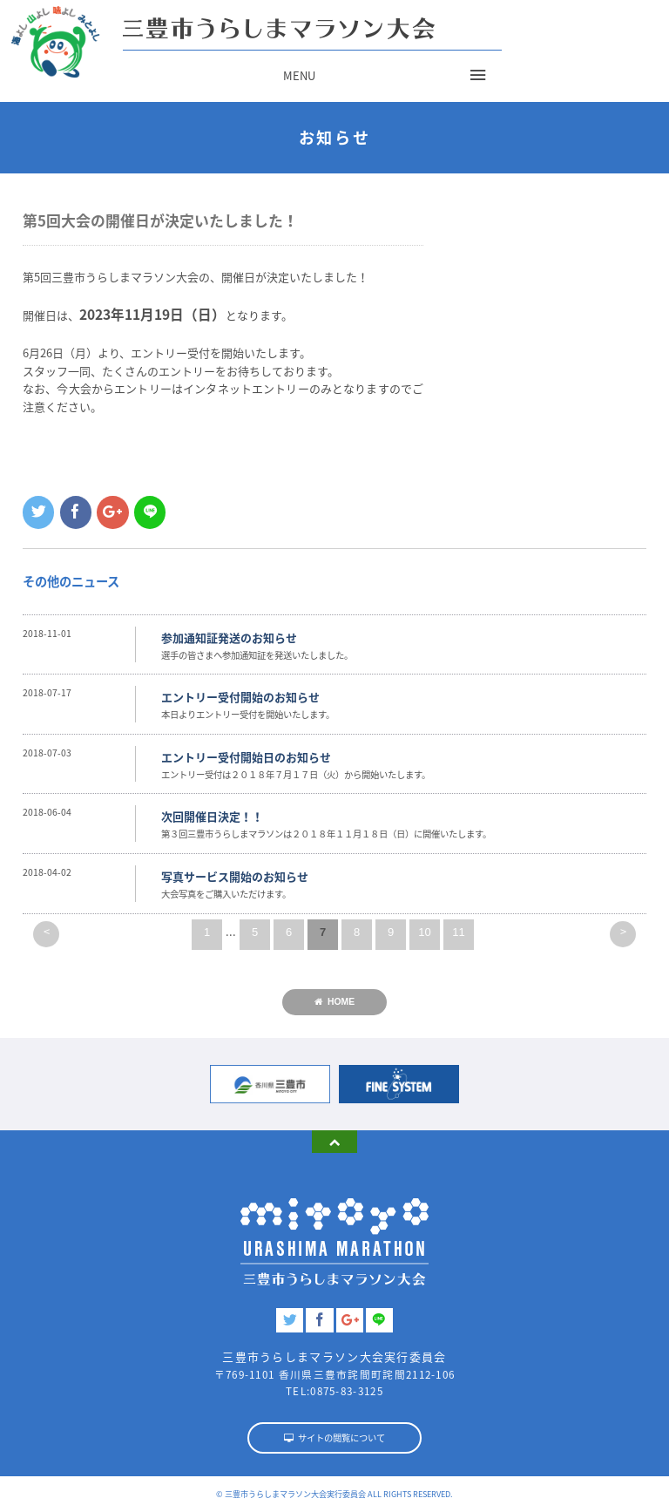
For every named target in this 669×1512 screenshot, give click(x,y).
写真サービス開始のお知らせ (234, 876)
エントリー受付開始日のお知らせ (246, 757)
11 (458, 932)
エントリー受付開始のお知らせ (240, 696)
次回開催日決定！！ (212, 816)
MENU (299, 75)
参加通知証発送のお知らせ (229, 637)
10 (424, 932)
